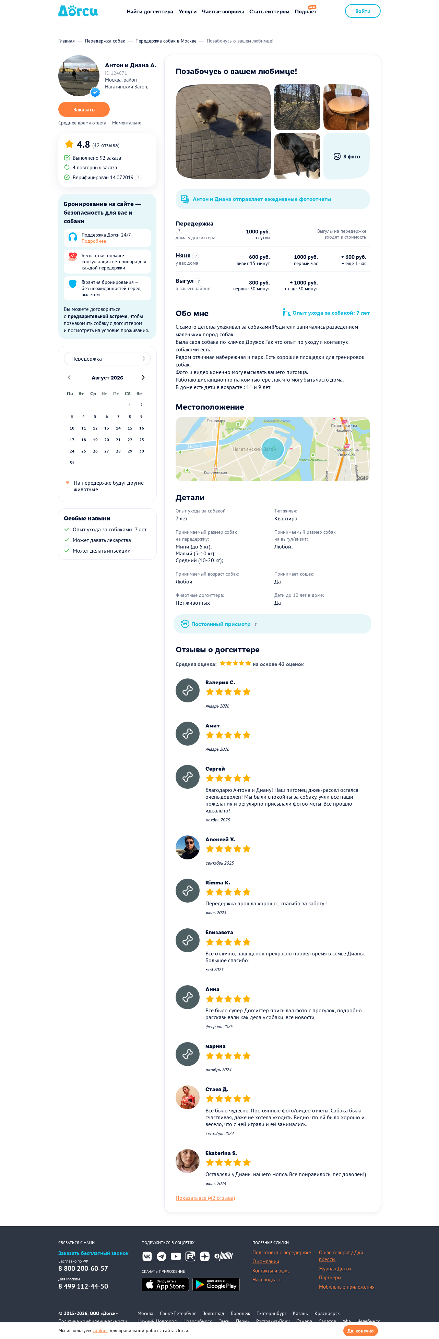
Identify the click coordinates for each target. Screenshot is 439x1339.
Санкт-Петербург (178, 1313)
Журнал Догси (335, 1268)
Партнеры (330, 1277)
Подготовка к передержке (281, 1252)
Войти (362, 10)
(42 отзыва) (105, 145)
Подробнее (94, 241)
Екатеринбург (271, 1313)
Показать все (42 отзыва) (205, 1197)
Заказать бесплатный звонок (93, 1253)
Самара (304, 1321)
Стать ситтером (269, 11)
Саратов (327, 1321)
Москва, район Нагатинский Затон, (126, 83)
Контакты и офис (271, 1270)
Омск (223, 1321)
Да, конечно (360, 1331)
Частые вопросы (223, 11)
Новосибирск (197, 1321)
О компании (265, 1261)
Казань (300, 1313)
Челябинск (368, 1321)
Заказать (84, 109)
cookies (100, 1330)
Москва (145, 1313)
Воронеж (240, 1313)
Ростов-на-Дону (273, 1321)
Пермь (243, 1321)
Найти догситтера (150, 11)
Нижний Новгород (157, 1321)
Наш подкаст (266, 1279)
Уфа (347, 1321)
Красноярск (327, 1313)
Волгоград (213, 1313)
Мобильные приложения (347, 1286)
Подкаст (306, 11)
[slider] (235, 664)
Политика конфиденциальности (92, 1321)
